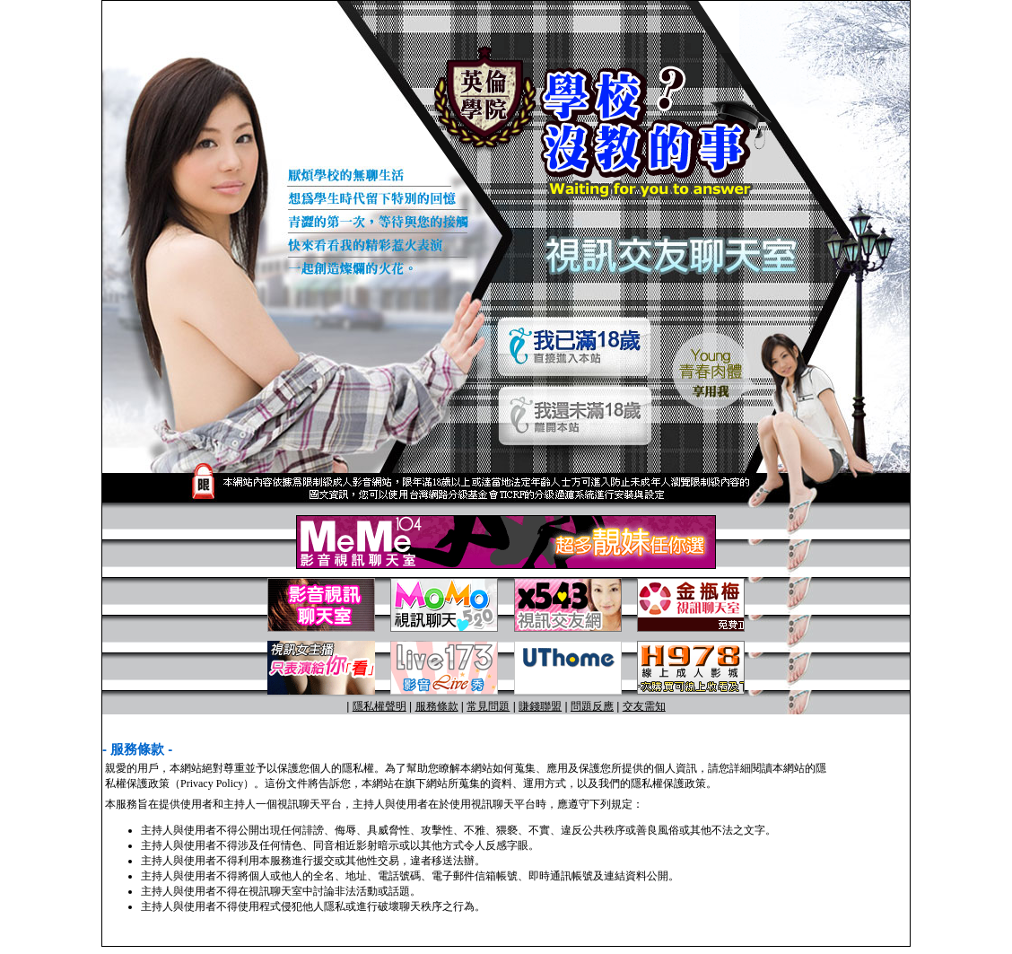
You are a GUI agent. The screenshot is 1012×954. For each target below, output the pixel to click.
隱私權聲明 (379, 706)
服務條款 (436, 706)
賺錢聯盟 (540, 706)
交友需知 (644, 706)
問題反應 (592, 706)
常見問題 (488, 706)
